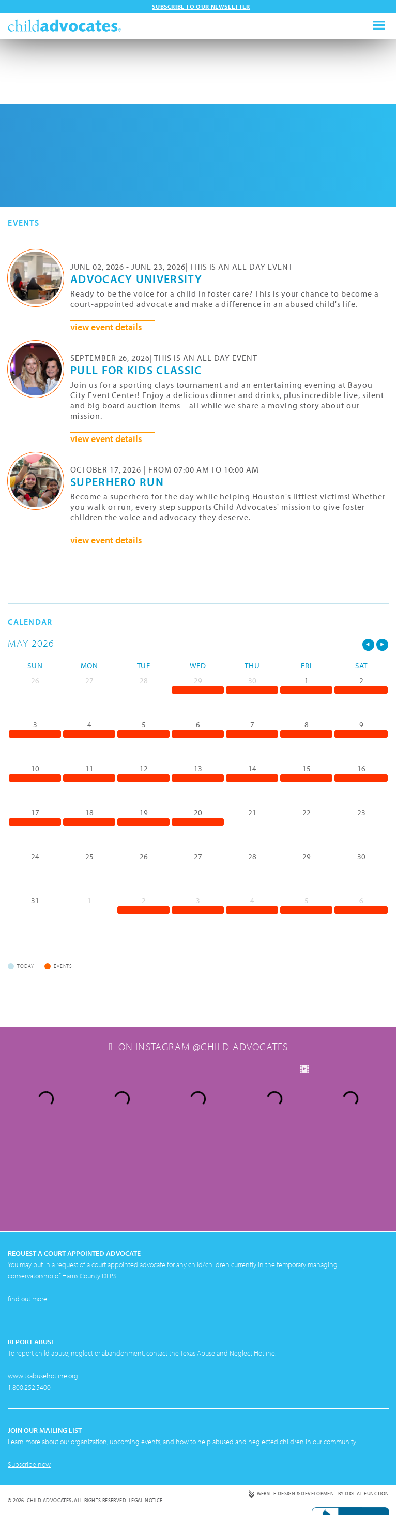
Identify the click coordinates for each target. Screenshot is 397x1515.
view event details (106, 327)
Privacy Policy (26, 1440)
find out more (27, 1222)
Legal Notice (146, 1423)
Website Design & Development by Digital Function (322, 1417)
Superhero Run (117, 481)
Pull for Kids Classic (136, 369)
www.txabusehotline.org (43, 1299)
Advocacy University (136, 278)
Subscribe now (29, 1387)
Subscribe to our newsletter (201, 6)
